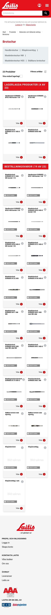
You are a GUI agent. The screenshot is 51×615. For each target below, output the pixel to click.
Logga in (6, 543)
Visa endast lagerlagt (12, 76)
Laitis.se (5, 580)
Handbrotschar (11, 50)
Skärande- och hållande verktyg (29, 32)
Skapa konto (7, 547)
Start (4, 32)
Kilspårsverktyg (29, 50)
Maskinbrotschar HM (14, 55)
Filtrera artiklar (38, 71)
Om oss (5, 563)
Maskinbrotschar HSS (14, 60)
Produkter (12, 32)
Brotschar (6, 34)
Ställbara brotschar (36, 60)
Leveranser (7, 576)
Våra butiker (7, 559)
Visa (19, 123)
